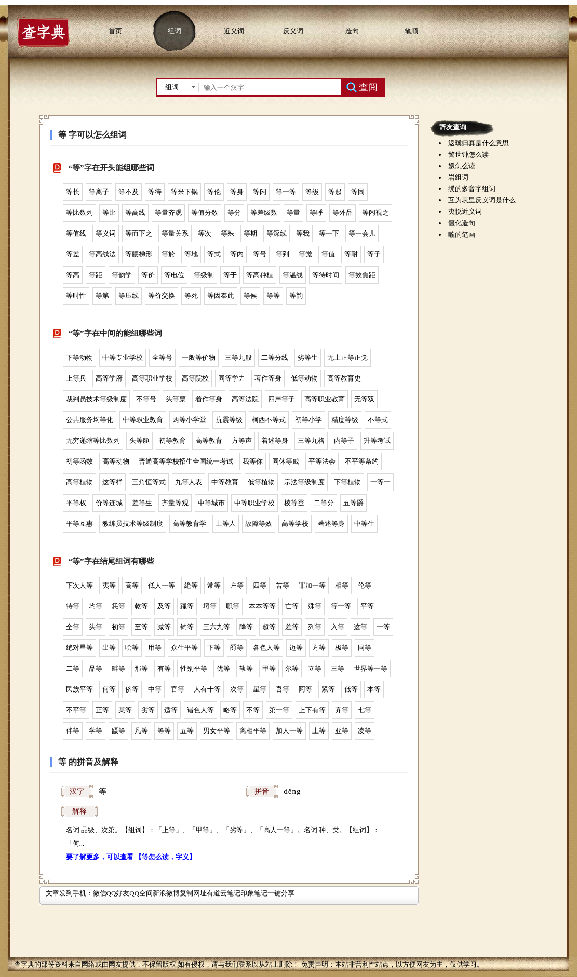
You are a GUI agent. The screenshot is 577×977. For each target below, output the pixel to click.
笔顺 (411, 31)
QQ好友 (118, 893)
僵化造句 (461, 223)
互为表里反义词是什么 (482, 200)
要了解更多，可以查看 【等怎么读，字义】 (131, 857)
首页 (115, 31)
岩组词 (458, 177)
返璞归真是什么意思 (478, 143)
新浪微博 (166, 893)
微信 (99, 893)
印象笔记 (253, 893)
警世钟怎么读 (468, 154)
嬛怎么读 (461, 166)
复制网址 (193, 893)
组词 (174, 31)
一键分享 (280, 893)
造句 (352, 31)
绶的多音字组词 (471, 189)
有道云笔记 (223, 893)
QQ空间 (141, 893)
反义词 (293, 31)
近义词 (234, 31)
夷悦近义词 (465, 211)
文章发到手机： (69, 893)
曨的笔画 (461, 234)
